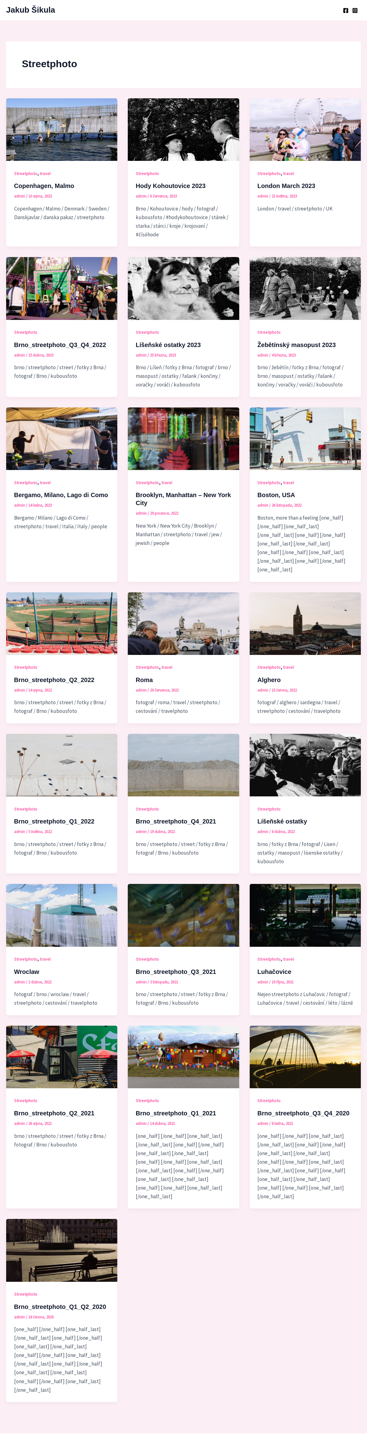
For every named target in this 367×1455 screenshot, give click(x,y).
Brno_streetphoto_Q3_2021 (176, 971)
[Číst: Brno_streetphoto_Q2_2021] (61, 1056)
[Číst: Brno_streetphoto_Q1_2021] (183, 1056)
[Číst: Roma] (183, 622)
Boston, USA (276, 495)
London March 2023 (286, 185)
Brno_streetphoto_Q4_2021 (176, 821)
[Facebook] (346, 10)
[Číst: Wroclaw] (61, 914)
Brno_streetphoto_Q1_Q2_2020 (60, 1306)
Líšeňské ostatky (282, 821)
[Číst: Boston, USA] (305, 438)
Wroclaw (26, 971)
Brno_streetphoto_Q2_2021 (54, 1113)
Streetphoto (25, 173)
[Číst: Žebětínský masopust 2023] (305, 287)
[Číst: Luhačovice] (305, 914)
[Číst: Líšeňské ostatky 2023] (183, 287)
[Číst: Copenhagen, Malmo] (61, 129)
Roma (144, 679)
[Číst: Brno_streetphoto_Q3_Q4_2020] (305, 1056)
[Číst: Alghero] (305, 622)
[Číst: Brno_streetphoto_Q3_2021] (183, 914)
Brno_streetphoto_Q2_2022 (54, 679)
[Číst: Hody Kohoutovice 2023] (183, 129)
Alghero (269, 679)
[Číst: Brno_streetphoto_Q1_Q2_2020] (61, 1249)
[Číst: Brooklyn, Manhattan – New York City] (183, 438)
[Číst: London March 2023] (305, 129)
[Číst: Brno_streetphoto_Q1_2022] (61, 764)
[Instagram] (355, 10)
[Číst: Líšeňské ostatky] (305, 764)
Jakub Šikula (30, 9)
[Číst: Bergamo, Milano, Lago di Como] (61, 438)
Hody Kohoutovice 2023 (171, 185)
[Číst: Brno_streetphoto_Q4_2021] (183, 764)
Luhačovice (274, 971)
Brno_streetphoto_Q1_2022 (54, 821)
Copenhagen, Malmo (44, 185)
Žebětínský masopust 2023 (296, 344)
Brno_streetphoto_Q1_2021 (176, 1113)
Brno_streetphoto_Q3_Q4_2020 (303, 1113)
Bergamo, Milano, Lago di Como (61, 495)
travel (45, 173)
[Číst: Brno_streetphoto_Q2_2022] (61, 622)
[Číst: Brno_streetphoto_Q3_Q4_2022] (61, 287)
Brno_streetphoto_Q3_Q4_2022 (60, 344)
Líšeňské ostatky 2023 (168, 344)
